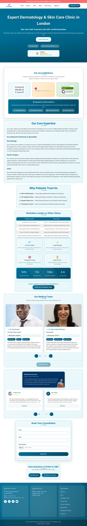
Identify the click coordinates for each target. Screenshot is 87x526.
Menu (62, 495)
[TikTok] (13, 501)
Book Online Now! (43, 363)
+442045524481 (12, 496)
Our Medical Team (65, 498)
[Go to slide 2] (39, 414)
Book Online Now (43, 39)
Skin (35, 5)
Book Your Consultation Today (43, 287)
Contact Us (63, 513)
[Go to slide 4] (42, 414)
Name (20, 430)
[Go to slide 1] (37, 414)
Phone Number (22, 444)
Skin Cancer (48, 5)
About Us (63, 492)
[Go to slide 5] (43, 414)
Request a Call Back (50, 475)
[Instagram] (9, 501)
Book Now (43, 454)
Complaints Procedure (66, 510)
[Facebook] (5, 501)
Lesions (28, 5)
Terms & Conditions (65, 504)
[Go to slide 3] (40, 414)
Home (22, 5)
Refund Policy (64, 507)
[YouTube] (17, 501)
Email (20, 437)
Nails (41, 5)
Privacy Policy (64, 501)
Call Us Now (34, 475)
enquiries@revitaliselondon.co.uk (15, 497)
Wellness (57, 5)
